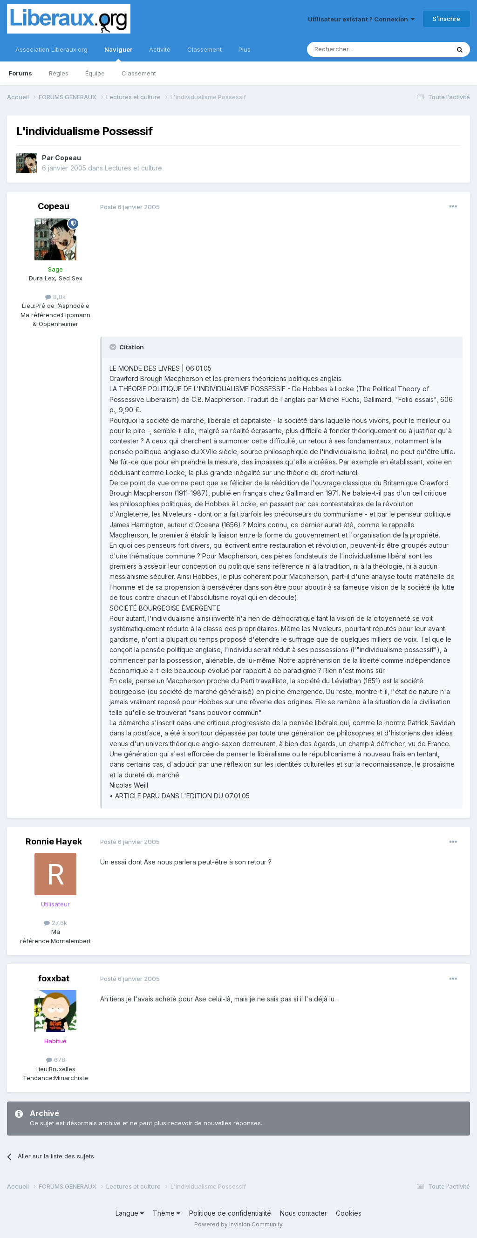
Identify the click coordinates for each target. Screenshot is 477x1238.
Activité (159, 49)
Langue (130, 1213)
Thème (166, 1213)
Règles (58, 73)
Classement (139, 73)
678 (55, 1059)
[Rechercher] (358, 49)
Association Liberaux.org (51, 49)
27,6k (55, 922)
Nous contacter (303, 1213)
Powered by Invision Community (238, 1224)
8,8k (55, 296)
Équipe (95, 73)
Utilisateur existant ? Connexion (361, 19)
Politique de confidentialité (230, 1213)
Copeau (68, 158)
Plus (244, 49)
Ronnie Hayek (54, 841)
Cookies (348, 1213)
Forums (20, 73)
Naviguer (118, 53)
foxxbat (53, 978)
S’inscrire (446, 18)
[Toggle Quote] (113, 347)
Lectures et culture (133, 168)
